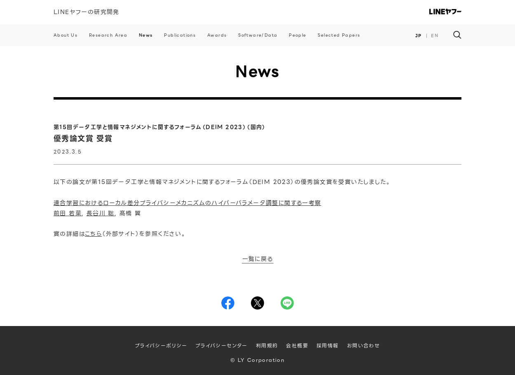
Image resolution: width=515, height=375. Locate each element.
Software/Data (257, 35)
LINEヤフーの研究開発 (86, 11)
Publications (180, 35)
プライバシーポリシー (161, 345)
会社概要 (297, 345)
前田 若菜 (68, 213)
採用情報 (327, 345)
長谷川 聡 (101, 213)
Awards (217, 35)
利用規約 (267, 345)
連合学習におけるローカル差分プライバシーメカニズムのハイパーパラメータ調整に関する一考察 (187, 202)
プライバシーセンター (222, 345)
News (146, 35)
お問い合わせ (363, 345)
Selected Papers (339, 35)
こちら (93, 233)
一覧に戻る (257, 259)
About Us (65, 35)
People (297, 35)
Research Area (108, 35)
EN (434, 35)
